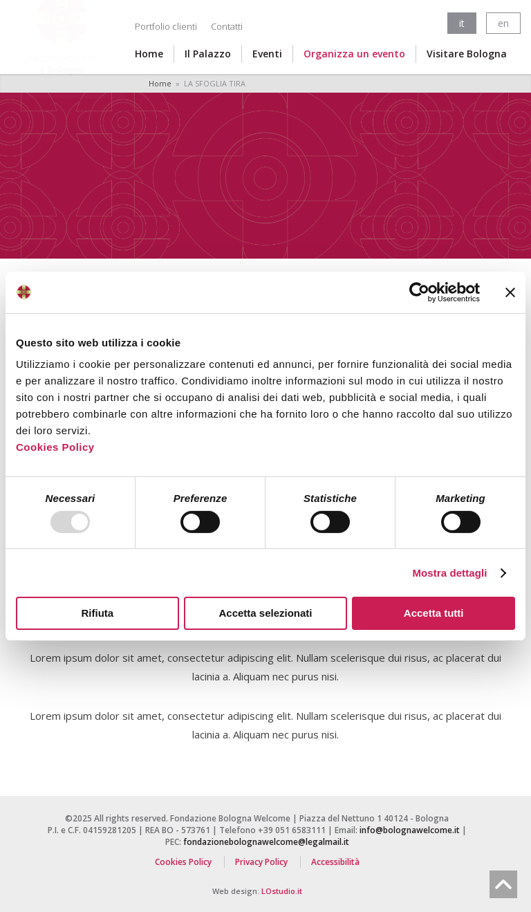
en (503, 23)
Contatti (227, 26)
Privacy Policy (261, 862)
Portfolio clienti (166, 26)
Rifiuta (97, 613)
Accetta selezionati (265, 613)
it (462, 23)
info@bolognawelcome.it (410, 830)
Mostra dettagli (449, 573)
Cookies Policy (55, 447)
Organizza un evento (354, 53)
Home (149, 53)
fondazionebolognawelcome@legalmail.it (266, 842)
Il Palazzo (208, 53)
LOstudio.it (281, 891)
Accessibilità (335, 862)
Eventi (267, 53)
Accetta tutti (434, 613)
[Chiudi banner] (510, 292)
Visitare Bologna (467, 53)
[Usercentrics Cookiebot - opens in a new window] (419, 291)
